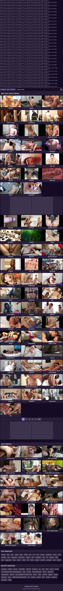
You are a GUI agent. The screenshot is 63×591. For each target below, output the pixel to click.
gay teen (12, 574)
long (24, 571)
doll (28, 560)
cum (34, 554)
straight (56, 574)
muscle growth (4, 574)
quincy (51, 569)
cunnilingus (38, 557)
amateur (28, 557)
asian (12, 554)
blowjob (50, 574)
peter (43, 577)
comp (14, 560)
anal (44, 557)
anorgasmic (48, 554)
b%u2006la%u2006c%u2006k (19, 577)
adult (54, 560)
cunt (43, 569)
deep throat (21, 557)
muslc (9, 577)
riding (9, 580)
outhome (28, 569)
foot (30, 554)
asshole (42, 554)
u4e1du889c (22, 569)
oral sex (15, 569)
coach (59, 554)
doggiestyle (14, 557)
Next (39, 419)
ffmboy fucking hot (36, 571)
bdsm (21, 554)
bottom (19, 560)
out (28, 577)
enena (39, 574)
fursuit (34, 574)
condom (10, 569)
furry (38, 554)
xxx (47, 557)
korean (54, 554)
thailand (59, 560)
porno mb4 (4, 580)
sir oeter (29, 571)
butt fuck (43, 560)
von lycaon (34, 569)
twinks (44, 571)
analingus (3, 557)
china (8, 554)
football (38, 577)
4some (23, 560)
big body (52, 557)
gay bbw (33, 577)
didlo (56, 557)
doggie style (8, 560)
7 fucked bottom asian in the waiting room (11, 571)
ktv (39, 569)
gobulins (45, 574)
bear (9, 557)
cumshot (37, 560)
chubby (26, 554)
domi (47, 569)
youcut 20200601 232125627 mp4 (24, 574)
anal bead (49, 560)
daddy (16, 554)
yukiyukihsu (50, 571)
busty (32, 560)
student (48, 577)
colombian (3, 577)
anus (2, 560)
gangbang (3, 569)
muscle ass (54, 577)
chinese (3, 554)
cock (33, 557)
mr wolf (56, 569)
